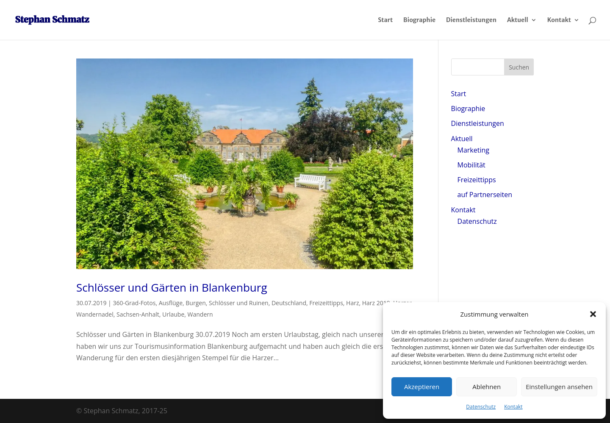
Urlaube (173, 314)
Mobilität (471, 165)
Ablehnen (486, 386)
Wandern (200, 314)
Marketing (473, 150)
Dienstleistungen (471, 20)
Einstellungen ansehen (559, 386)
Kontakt (513, 406)
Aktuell (517, 20)
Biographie (419, 20)
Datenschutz (481, 406)
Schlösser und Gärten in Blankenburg (171, 287)
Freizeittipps (326, 303)
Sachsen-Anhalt (137, 314)
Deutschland (289, 303)
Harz (352, 303)
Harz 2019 (376, 303)
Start (385, 20)
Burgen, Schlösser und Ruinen (227, 303)
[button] (593, 314)
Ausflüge (171, 303)
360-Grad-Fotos (134, 303)
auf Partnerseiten (485, 194)
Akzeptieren (421, 386)
